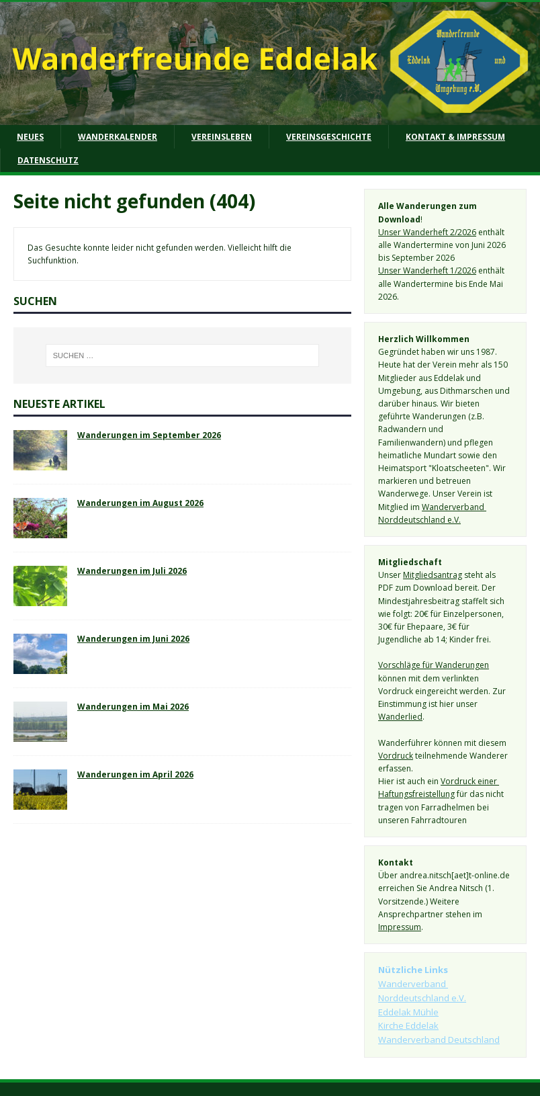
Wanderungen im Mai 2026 (133, 706)
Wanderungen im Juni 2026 (133, 638)
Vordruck (395, 755)
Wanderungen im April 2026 (135, 774)
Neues (30, 136)
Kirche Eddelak (408, 1025)
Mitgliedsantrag (432, 575)
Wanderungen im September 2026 (149, 434)
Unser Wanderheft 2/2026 (427, 232)
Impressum (399, 927)
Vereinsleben (221, 136)
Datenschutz (48, 160)
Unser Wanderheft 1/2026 (427, 270)
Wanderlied (400, 716)
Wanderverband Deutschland (439, 1040)
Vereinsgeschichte (328, 136)
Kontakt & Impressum (455, 136)
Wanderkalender (117, 136)
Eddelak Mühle (408, 1012)
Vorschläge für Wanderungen (433, 665)
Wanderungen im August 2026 (140, 502)
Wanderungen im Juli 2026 (132, 570)
